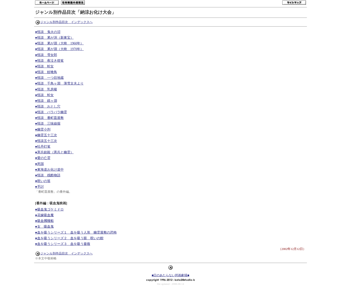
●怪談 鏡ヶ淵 (46, 101)
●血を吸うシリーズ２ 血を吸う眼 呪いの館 (69, 238)
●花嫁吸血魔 (44, 215)
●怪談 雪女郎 (46, 55)
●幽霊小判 (42, 129)
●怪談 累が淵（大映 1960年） (59, 43)
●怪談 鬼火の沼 (47, 32)
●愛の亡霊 (42, 158)
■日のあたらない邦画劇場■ (170, 275)
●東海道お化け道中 (49, 169)
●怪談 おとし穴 (47, 106)
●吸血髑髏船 (44, 221)
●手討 (39, 186)
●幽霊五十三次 (46, 135)
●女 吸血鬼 (44, 226)
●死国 (39, 164)
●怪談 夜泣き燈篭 (49, 60)
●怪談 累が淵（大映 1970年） (59, 49)
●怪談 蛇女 (44, 66)
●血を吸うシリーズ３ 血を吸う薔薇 (62, 244)
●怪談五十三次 (46, 141)
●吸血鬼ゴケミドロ (49, 209)
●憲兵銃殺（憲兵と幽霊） (54, 152)
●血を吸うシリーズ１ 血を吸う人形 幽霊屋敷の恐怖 (76, 232)
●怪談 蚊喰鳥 (46, 72)
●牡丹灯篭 (42, 146)
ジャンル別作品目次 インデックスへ (64, 22)
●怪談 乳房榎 (46, 89)
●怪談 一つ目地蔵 (49, 78)
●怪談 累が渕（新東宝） (54, 37)
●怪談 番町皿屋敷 (49, 118)
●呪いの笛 (42, 181)
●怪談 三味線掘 (47, 123)
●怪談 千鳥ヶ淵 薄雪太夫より (59, 83)
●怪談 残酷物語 (47, 175)
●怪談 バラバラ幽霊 (51, 112)
